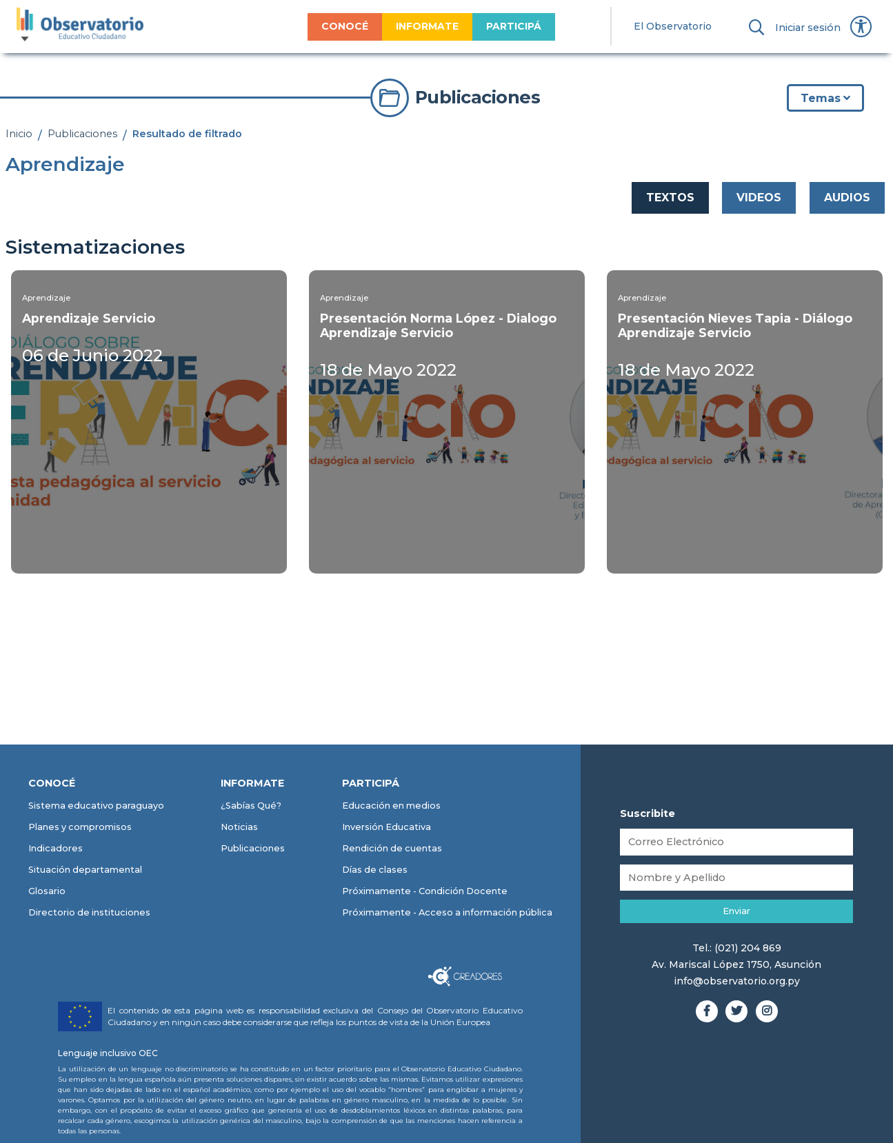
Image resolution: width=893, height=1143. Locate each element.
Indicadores (55, 848)
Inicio (19, 134)
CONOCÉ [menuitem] (344, 26)
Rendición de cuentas (392, 848)
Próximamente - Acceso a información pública (447, 912)
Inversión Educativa (386, 827)
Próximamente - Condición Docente (425, 891)
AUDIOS (847, 197)
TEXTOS (670, 197)
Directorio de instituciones (89, 912)
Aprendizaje (46, 298)
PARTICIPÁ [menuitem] (513, 26)
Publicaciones (82, 134)
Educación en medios (391, 805)
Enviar (736, 911)
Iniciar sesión (808, 27)
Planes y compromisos (80, 827)
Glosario (47, 891)
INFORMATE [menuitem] (427, 26)
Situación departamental (85, 869)
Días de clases (375, 869)
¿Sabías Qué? (251, 805)
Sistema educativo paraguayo (96, 805)
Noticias (239, 827)
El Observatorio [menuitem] (673, 26)
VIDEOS (758, 197)
